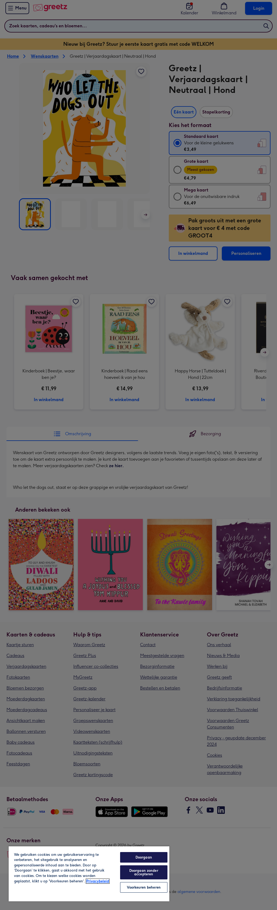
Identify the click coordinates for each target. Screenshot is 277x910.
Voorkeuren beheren (144, 887)
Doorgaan (144, 857)
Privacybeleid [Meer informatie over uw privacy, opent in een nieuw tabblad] (97, 881)
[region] (89, 873)
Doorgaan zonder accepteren (143, 872)
